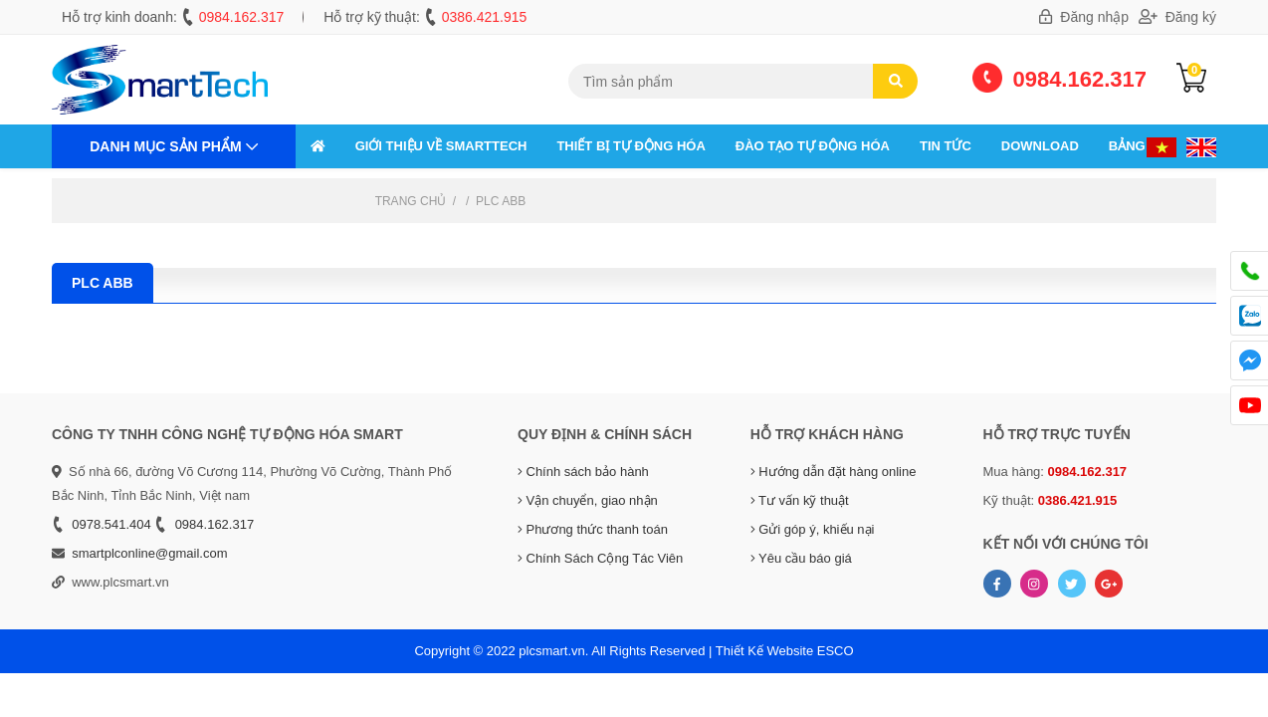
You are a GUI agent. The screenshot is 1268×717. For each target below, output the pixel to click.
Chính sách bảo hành (583, 471)
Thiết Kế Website (764, 650)
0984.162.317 (242, 17)
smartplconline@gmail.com (149, 553)
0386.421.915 (485, 17)
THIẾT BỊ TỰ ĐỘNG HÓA (630, 145)
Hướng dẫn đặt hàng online (833, 471)
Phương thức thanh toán (593, 529)
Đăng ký (1177, 17)
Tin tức (945, 145)
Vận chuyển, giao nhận (588, 500)
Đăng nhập (1084, 17)
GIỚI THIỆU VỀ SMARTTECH (441, 145)
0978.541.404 (111, 524)
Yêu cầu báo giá (801, 558)
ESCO (835, 650)
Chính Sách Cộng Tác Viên (600, 558)
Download (1040, 145)
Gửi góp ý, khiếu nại (812, 529)
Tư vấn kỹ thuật (799, 500)
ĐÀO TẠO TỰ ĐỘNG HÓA (813, 145)
